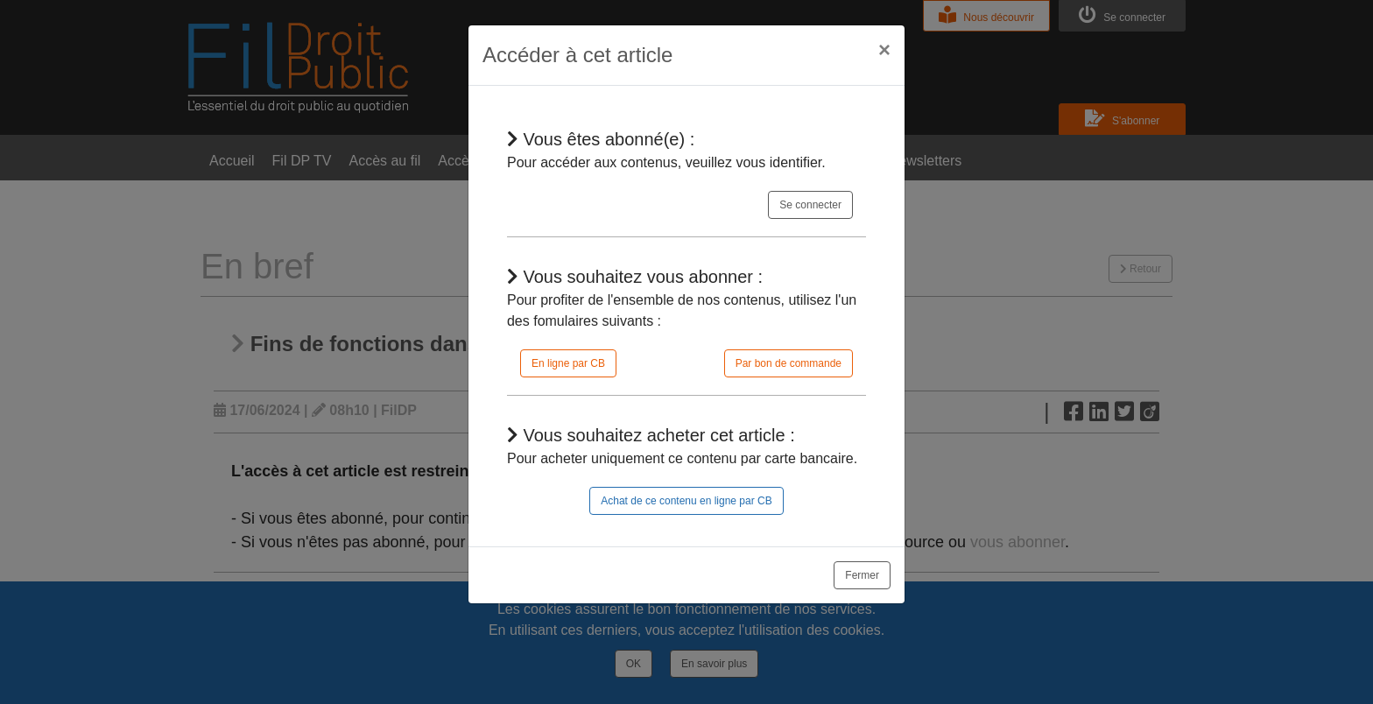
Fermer (862, 575)
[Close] (884, 49)
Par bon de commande (788, 363)
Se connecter (810, 205)
